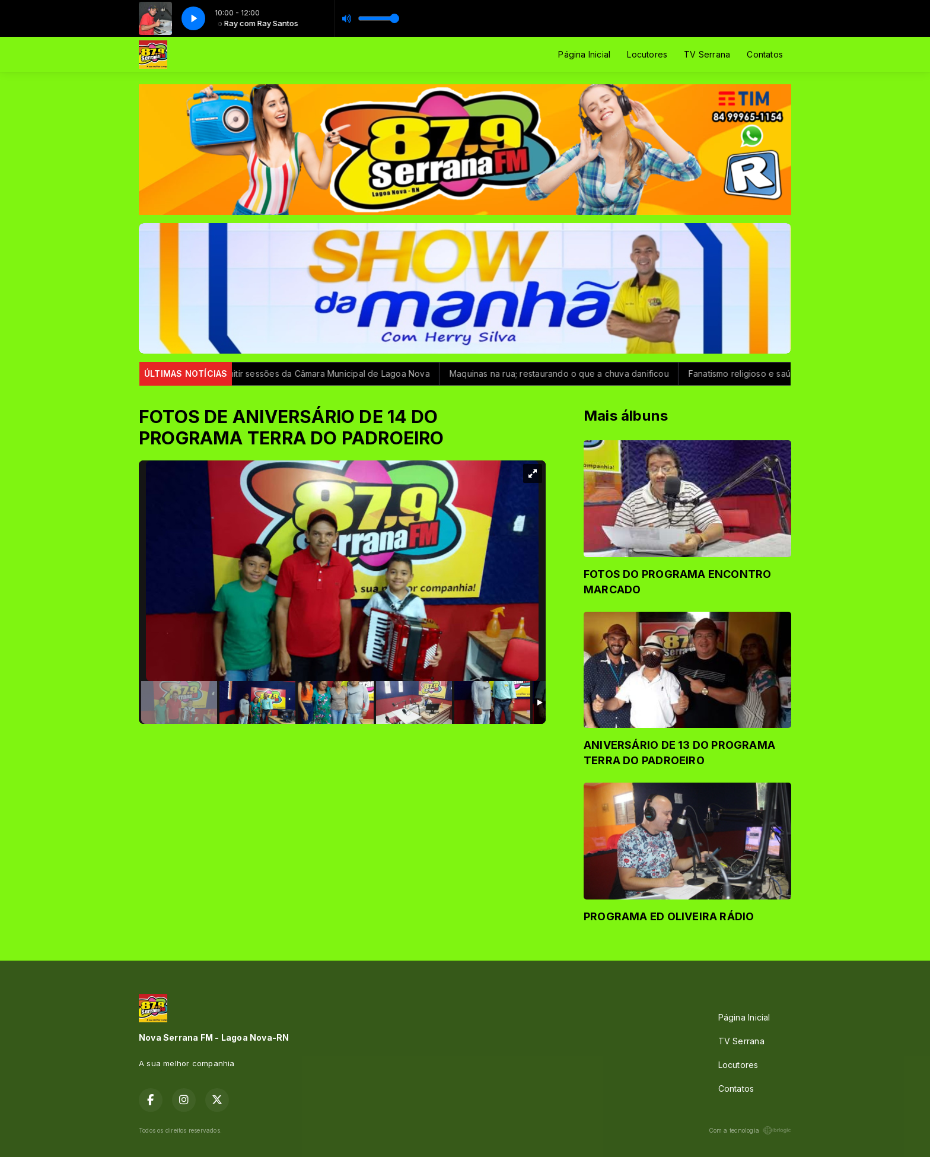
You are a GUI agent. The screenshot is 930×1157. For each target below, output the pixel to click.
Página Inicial (584, 54)
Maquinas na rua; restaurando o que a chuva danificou (567, 373)
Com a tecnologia (750, 1130)
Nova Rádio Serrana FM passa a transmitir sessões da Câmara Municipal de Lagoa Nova (261, 373)
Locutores (647, 54)
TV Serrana (707, 54)
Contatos (765, 54)
